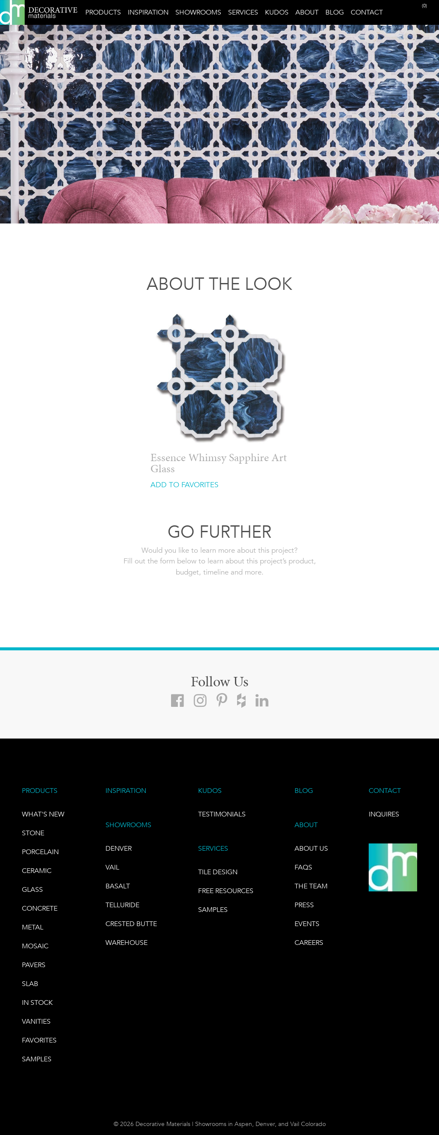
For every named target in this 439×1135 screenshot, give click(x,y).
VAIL (112, 867)
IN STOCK (37, 1002)
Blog (334, 12)
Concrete (39, 908)
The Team (311, 886)
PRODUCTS (39, 790)
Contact (367, 12)
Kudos (277, 12)
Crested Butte (131, 923)
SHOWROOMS (128, 824)
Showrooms (198, 12)
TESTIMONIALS (222, 814)
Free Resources (225, 890)
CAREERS (309, 942)
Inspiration (148, 12)
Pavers (33, 964)
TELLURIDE (122, 904)
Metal (32, 927)
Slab (30, 983)
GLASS (32, 889)
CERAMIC (36, 870)
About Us (311, 848)
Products (103, 12)
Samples (36, 1059)
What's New (43, 814)
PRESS (304, 904)
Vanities (36, 1021)
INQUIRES (384, 814)
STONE (33, 832)
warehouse (126, 942)
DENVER (118, 848)
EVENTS (307, 923)
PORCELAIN (40, 851)
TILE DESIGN (218, 871)
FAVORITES (39, 1040)
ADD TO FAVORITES (184, 484)
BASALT (117, 886)
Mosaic (35, 945)
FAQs (303, 867)
